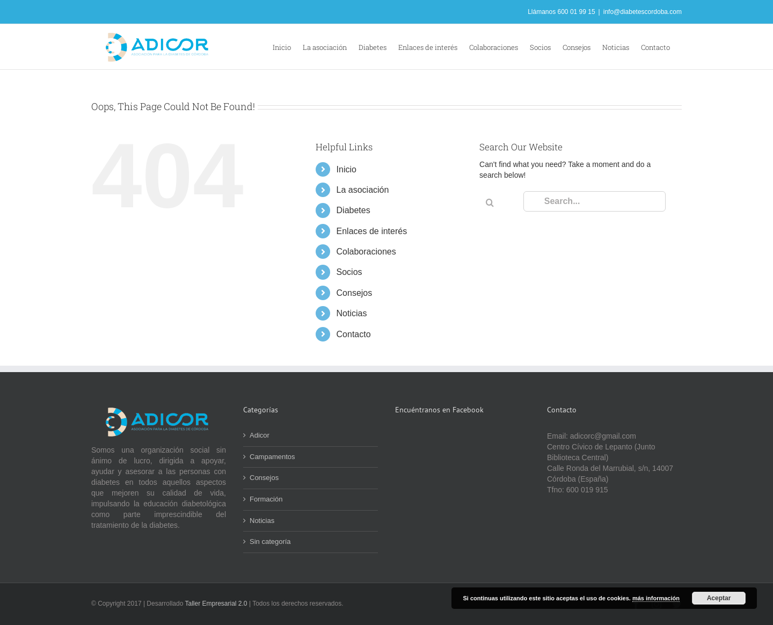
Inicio (346, 169)
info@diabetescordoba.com (642, 12)
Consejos (355, 292)
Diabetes (353, 210)
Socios (349, 272)
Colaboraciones (366, 251)
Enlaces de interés (372, 231)
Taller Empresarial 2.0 (217, 603)
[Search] (489, 202)
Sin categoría (270, 541)
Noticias (352, 313)
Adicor (259, 435)
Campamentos (272, 457)
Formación (266, 499)
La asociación (363, 189)
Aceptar (719, 598)
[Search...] (594, 201)
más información (656, 598)
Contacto (354, 334)
